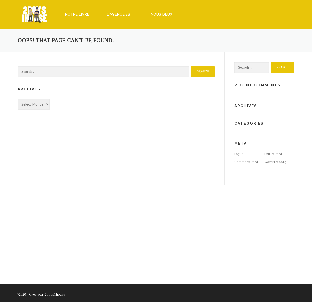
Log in (239, 154)
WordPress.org (275, 162)
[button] (77, 14)
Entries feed (273, 154)
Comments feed (246, 162)
